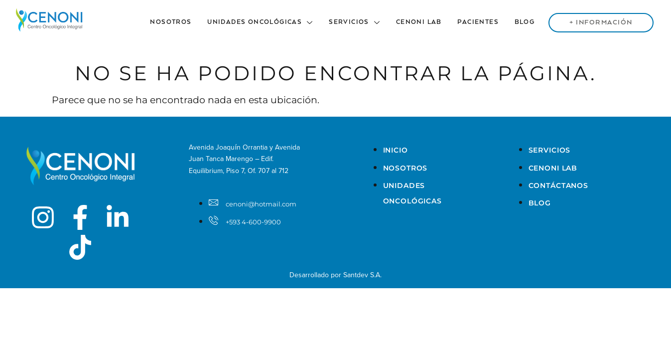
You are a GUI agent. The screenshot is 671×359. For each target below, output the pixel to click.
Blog (526, 22)
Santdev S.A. (362, 275)
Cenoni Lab (422, 22)
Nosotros (176, 22)
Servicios (358, 22)
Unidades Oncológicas (265, 22)
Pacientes (480, 22)
